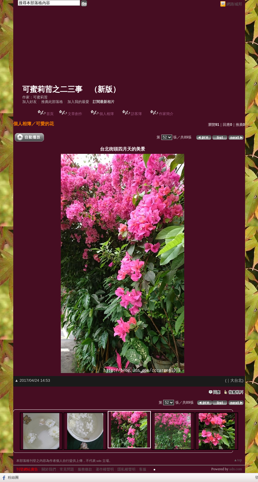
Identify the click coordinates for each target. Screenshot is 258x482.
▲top (238, 460)
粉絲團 (13, 477)
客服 (142, 469)
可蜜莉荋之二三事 (52, 89)
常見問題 (67, 469)
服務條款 (85, 469)
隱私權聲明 (126, 469)
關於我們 (49, 469)
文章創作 (75, 114)
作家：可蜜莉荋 (35, 97)
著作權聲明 (105, 469)
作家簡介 (166, 114)
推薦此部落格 (52, 102)
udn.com (235, 469)
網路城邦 (234, 4)
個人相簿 (106, 114)
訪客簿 (136, 114)
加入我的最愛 (78, 102)
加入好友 (29, 102)
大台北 (236, 380)
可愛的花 (45, 123)
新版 (105, 89)
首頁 (50, 114)
